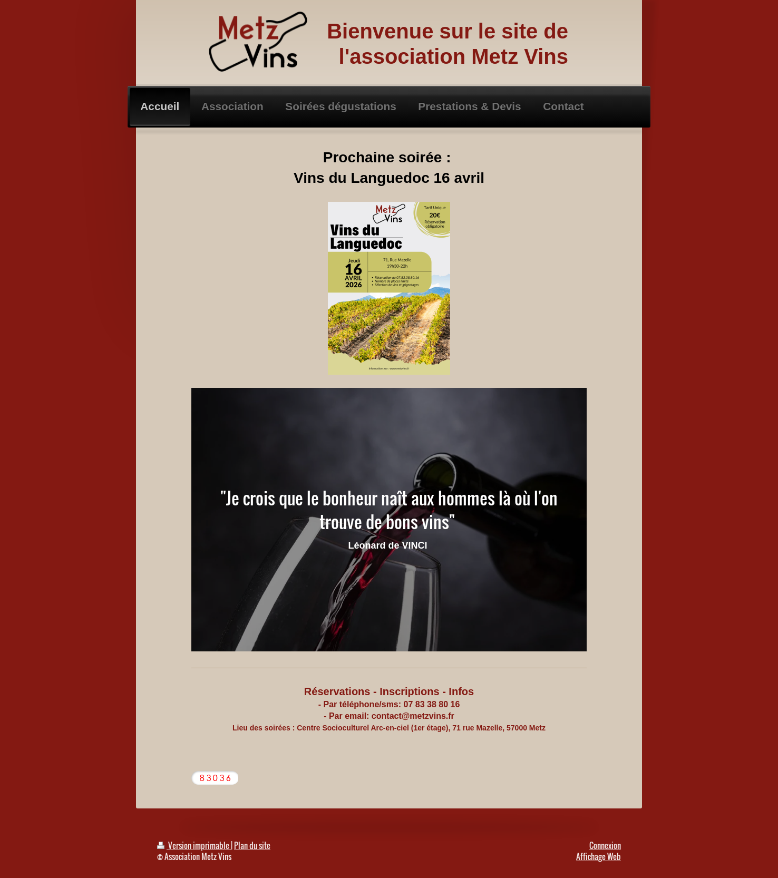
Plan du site (252, 845)
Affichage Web (598, 856)
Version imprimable (194, 845)
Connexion (605, 845)
